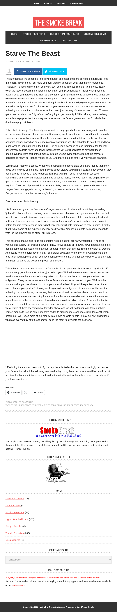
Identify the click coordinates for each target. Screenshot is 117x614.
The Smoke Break (58, 23)
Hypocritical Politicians (16, 521)
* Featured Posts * (14, 500)
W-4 (91, 407)
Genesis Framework (67, 609)
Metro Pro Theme (47, 609)
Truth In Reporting (14, 534)
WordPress (82, 609)
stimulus (61, 407)
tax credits (73, 407)
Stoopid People (13, 527)
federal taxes (42, 407)
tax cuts (84, 407)
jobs (53, 407)
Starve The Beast (35, 55)
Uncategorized (12, 541)
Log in (91, 609)
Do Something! (26, 404)
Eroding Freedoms (14, 514)
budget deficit (26, 407)
